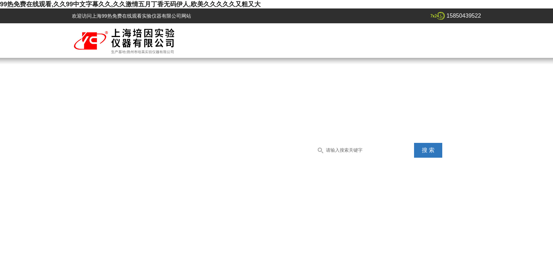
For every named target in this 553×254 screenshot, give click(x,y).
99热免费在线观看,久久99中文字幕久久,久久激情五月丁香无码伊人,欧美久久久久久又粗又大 (130, 4)
